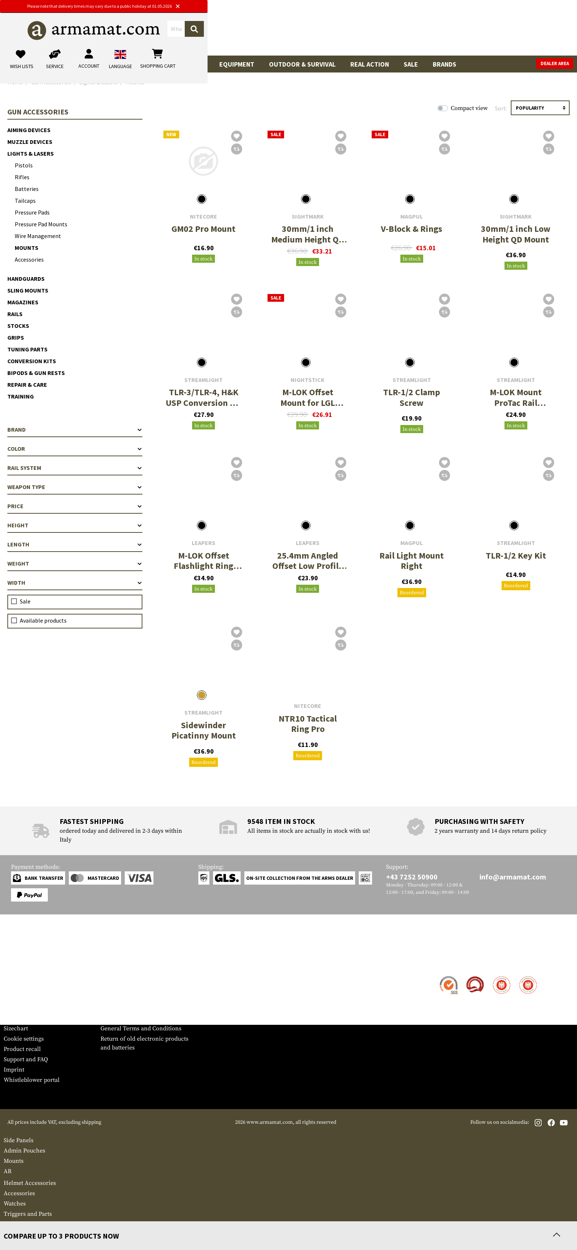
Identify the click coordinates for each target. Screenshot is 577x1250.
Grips (15, 337)
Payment (15, 997)
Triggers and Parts (28, 1214)
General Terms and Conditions (140, 1028)
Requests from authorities (134, 997)
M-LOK (13, 1224)
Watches (15, 1203)
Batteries (27, 188)
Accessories (29, 259)
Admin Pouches (24, 1150)
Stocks (18, 325)
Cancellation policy (126, 1018)
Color (74, 448)
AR (7, 1171)
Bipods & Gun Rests (36, 372)
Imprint (14, 1069)
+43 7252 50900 (412, 876)
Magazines (22, 302)
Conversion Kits (31, 361)
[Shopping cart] (527, 31)
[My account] (458, 31)
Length (74, 544)
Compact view (469, 108)
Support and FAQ (26, 1059)
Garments (128, 64)
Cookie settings (24, 1038)
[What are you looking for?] (259, 30)
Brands (444, 64)
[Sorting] (540, 107)
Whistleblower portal (32, 1080)
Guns (19, 64)
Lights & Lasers (30, 153)
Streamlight (203, 379)
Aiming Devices (28, 130)
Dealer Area (555, 63)
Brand (74, 429)
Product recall (22, 1049)
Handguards (26, 278)
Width (74, 582)
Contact (14, 977)
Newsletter (18, 1018)
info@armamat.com (512, 876)
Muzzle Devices (29, 141)
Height (74, 525)
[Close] (363, 6)
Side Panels (18, 1140)
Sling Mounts (27, 290)
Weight (74, 563)
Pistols (24, 165)
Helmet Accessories (30, 1183)
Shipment (16, 987)
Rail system (74, 467)
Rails (14, 314)
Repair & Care (27, 384)
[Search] (360, 31)
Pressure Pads (32, 212)
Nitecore (203, 216)
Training (20, 396)
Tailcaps (25, 200)
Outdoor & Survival (302, 64)
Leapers (203, 542)
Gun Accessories (69, 64)
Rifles (22, 177)
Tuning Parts (27, 349)
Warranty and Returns (33, 1008)
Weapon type (74, 487)
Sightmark (308, 216)
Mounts (26, 247)
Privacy (110, 1008)
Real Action (369, 64)
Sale (411, 64)
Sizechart (16, 1028)
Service (18, 962)
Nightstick (308, 379)
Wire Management (38, 236)
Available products (43, 620)
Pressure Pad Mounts (41, 224)
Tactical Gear (182, 64)
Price (74, 506)
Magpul (411, 216)
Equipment (236, 64)
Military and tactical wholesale (140, 987)
